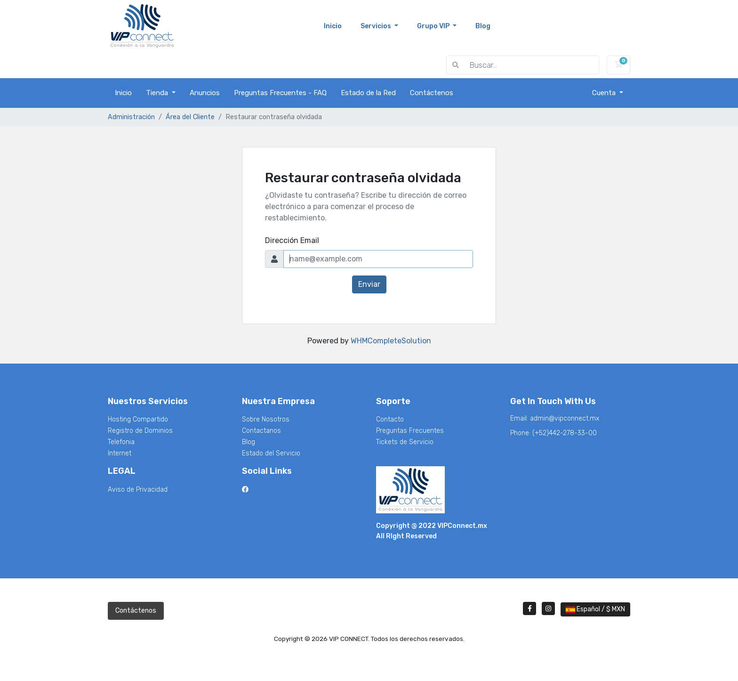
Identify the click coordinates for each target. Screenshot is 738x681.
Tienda (158, 93)
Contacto (390, 419)
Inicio (337, 25)
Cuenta (605, 93)
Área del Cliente (190, 117)
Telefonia (121, 442)
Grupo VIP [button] (434, 26)
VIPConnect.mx (462, 526)
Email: (554, 418)
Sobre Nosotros (265, 419)
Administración (131, 117)
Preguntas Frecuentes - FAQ (280, 93)
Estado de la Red (368, 93)
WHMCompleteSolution (391, 340)
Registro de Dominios (140, 431)
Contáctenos (431, 93)
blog (482, 26)
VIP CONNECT (138, 65)
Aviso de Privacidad (138, 490)
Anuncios (205, 93)
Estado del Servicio (271, 453)
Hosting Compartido (138, 419)
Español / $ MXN (595, 609)
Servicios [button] (377, 26)
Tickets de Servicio (404, 442)
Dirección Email (292, 240)
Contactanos (261, 431)
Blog (248, 442)
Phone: (553, 433)
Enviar (369, 284)
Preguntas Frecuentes (410, 431)
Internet (119, 453)
